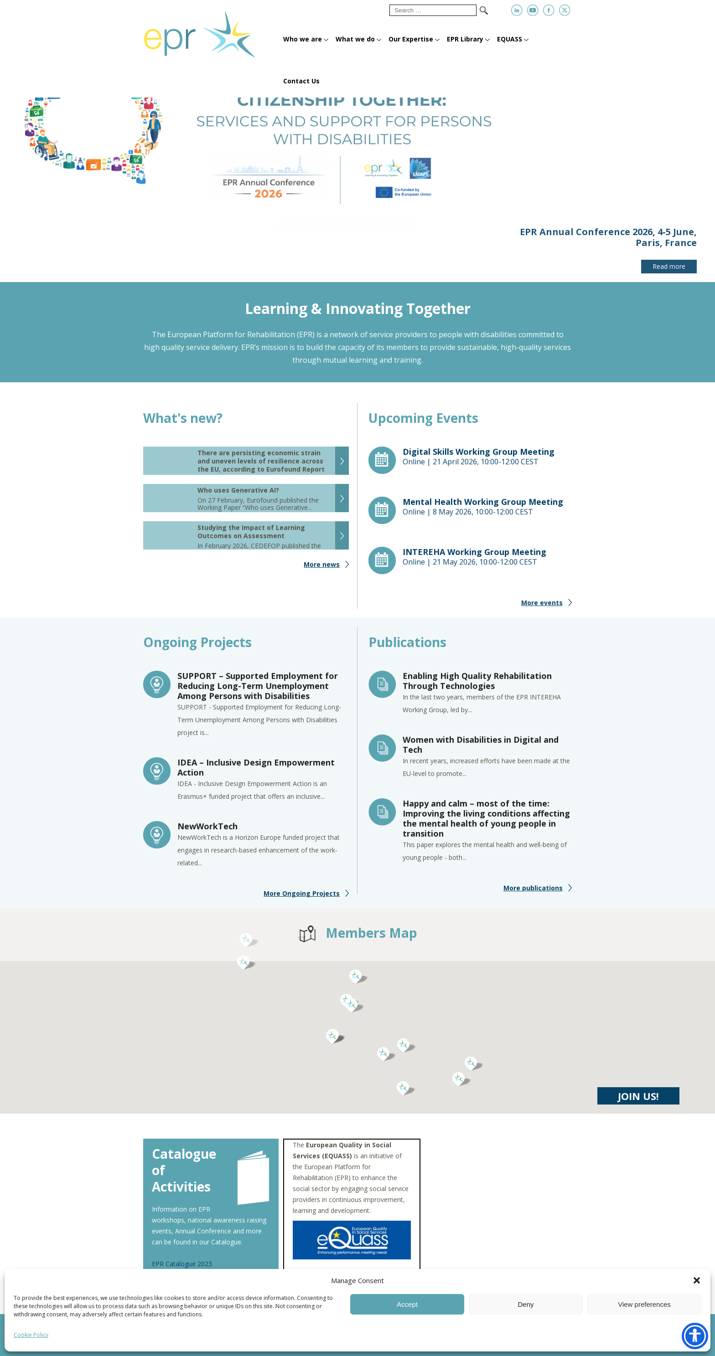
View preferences (644, 1304)
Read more (669, 266)
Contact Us (301, 81)
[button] (696, 1280)
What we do (355, 39)
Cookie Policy (31, 1335)
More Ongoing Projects (302, 900)
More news (322, 571)
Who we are (302, 39)
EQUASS (509, 39)
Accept (407, 1304)
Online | (487, 464)
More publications (533, 895)
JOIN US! (638, 1103)
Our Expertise (411, 39)
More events (542, 610)
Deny (526, 1304)
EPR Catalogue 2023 (182, 1263)
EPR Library (465, 39)
